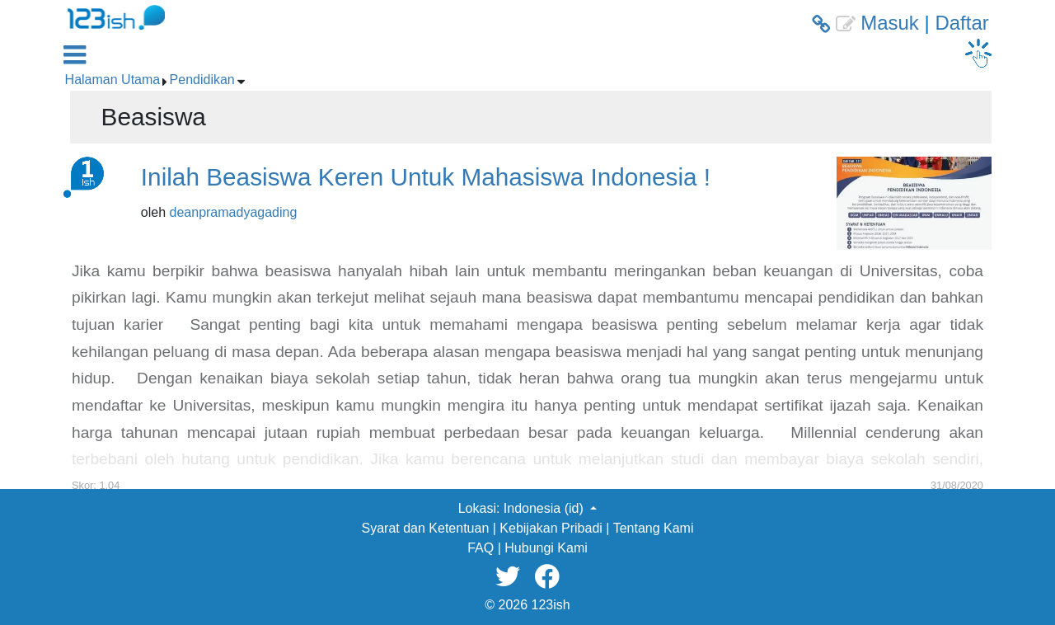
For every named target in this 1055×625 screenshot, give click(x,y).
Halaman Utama (113, 80)
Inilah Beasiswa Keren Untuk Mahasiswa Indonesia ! (425, 176)
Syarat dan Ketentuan (426, 528)
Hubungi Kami (546, 548)
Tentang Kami (653, 528)
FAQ (480, 548)
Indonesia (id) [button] (545, 508)
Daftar (961, 23)
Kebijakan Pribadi (551, 528)
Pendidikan (202, 80)
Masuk (889, 23)
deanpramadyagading (234, 212)
